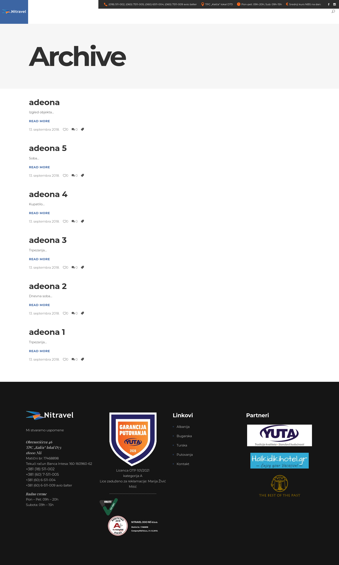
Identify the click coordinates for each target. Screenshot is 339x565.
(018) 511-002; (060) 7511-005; (126, 4)
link (324, 4)
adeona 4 (48, 194)
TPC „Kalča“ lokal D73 (219, 4)
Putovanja (185, 455)
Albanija (183, 427)
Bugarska (184, 436)
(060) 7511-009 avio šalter (181, 4)
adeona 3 (48, 240)
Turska (182, 445)
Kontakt (183, 464)
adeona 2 (48, 286)
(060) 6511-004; (154, 4)
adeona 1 (47, 332)
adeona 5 (48, 148)
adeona (44, 102)
